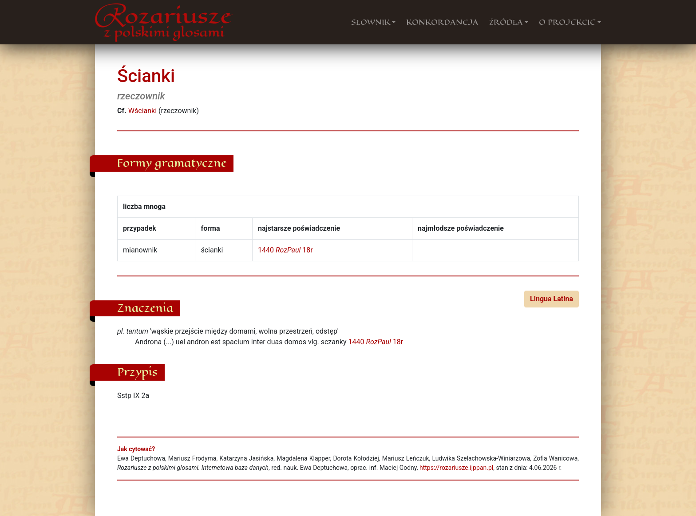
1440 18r (285, 250)
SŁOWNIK (370, 22)
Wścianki (142, 110)
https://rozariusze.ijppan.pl (456, 467)
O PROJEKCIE (567, 22)
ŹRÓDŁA (506, 22)
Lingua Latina (551, 299)
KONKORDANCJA (442, 22)
